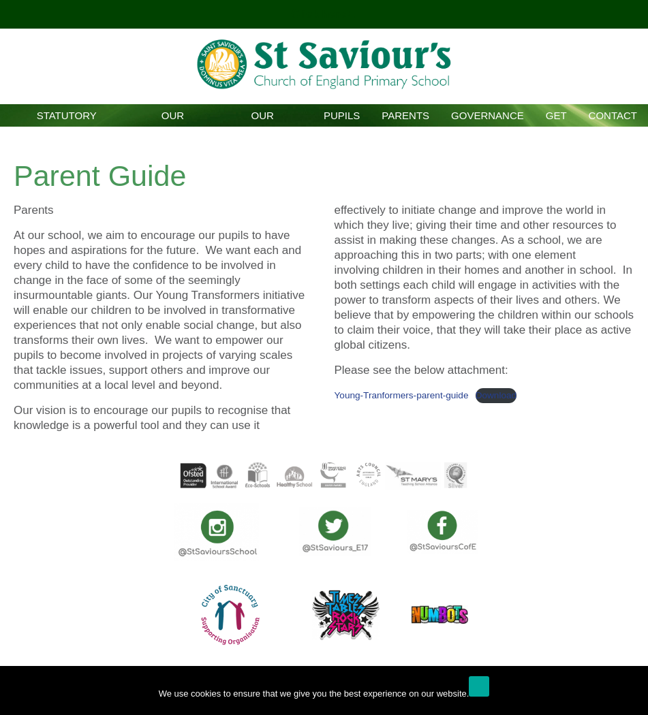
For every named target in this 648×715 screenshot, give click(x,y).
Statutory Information (66, 118)
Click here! (322, 13)
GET (556, 115)
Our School (172, 118)
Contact (613, 115)
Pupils (342, 115)
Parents (405, 115)
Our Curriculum (262, 118)
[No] (631, 694)
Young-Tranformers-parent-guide (402, 395)
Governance (487, 115)
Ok (479, 686)
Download (496, 395)
